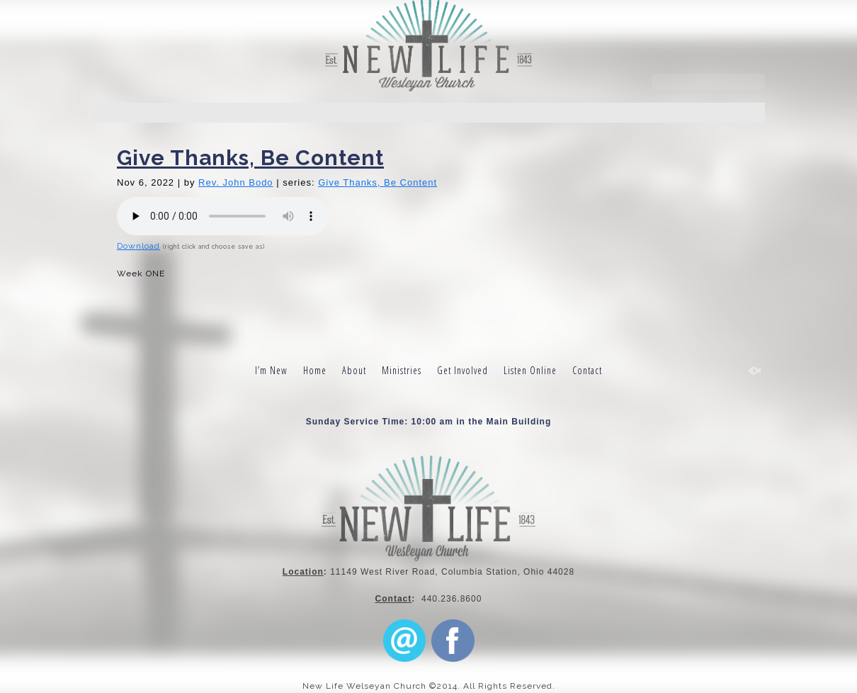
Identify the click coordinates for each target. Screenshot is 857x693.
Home (315, 370)
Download (138, 246)
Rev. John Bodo (235, 182)
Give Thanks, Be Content (250, 157)
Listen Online (530, 370)
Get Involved (462, 370)
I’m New (271, 370)
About (354, 370)
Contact (587, 370)
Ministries (401, 370)
